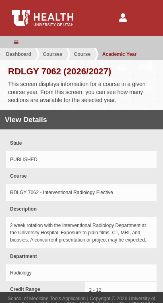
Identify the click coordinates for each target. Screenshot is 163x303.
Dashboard (18, 54)
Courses (52, 54)
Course (82, 54)
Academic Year (119, 54)
